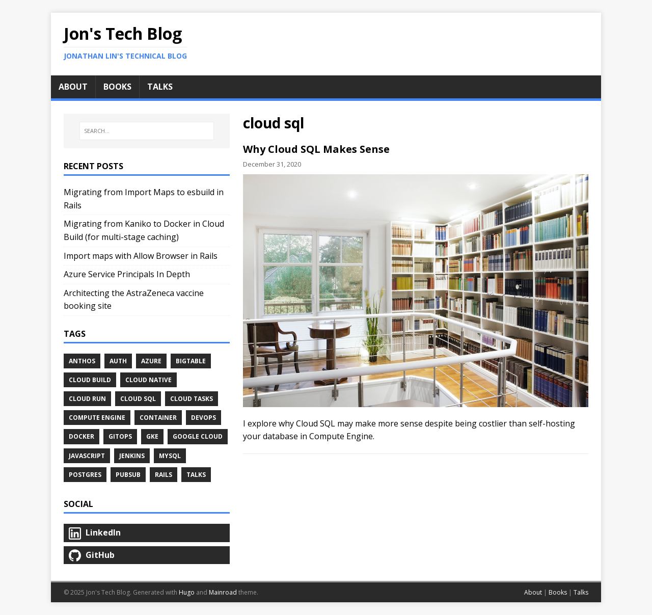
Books (558, 592)
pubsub (128, 474)
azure (151, 361)
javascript (87, 455)
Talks (196, 474)
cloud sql (138, 398)
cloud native (148, 380)
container (158, 417)
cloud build (90, 380)
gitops (120, 436)
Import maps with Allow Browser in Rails (141, 255)
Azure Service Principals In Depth (127, 274)
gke (152, 436)
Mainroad (223, 592)
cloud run (87, 398)
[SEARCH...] (146, 131)
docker (81, 436)
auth (118, 361)
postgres (85, 474)
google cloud (198, 436)
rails (163, 474)
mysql (170, 455)
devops (203, 417)
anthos (82, 361)
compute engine (97, 417)
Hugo (187, 592)
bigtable (191, 361)
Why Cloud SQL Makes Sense (316, 149)
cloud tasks (191, 398)
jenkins (132, 455)
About (533, 592)
